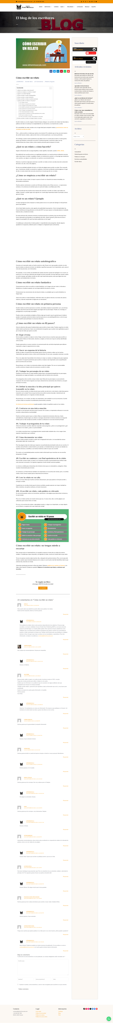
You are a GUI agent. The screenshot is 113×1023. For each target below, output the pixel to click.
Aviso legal (38, 1011)
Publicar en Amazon (80, 157)
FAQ (59, 1015)
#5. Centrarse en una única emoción (27, 108)
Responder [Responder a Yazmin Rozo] (65, 757)
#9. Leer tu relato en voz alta (26, 115)
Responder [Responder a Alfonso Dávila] (65, 876)
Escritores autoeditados (81, 159)
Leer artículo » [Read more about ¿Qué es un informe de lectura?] (78, 107)
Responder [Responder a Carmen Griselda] (65, 728)
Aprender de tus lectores (82, 86)
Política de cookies (40, 1015)
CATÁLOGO (80, 7)
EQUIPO (94, 7)
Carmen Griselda (28, 719)
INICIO (40, 7)
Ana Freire (26, 674)
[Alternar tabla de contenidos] (50, 88)
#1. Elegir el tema (24, 102)
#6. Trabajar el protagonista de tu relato (28, 110)
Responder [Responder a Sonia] (65, 815)
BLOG (63, 7)
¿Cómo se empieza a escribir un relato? (27, 92)
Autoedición (78, 152)
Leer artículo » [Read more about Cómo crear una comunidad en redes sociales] (78, 121)
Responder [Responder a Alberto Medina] (65, 654)
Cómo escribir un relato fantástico (26, 97)
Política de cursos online (41, 1016)
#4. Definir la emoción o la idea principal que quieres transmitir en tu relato (36, 107)
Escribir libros (29, 81)
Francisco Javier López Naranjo (31, 897)
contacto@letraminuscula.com (45, 636)
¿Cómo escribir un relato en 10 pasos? (26, 100)
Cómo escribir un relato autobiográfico (27, 95)
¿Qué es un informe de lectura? (84, 98)
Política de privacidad (41, 1013)
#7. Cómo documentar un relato (27, 112)
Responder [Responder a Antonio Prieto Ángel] (65, 934)
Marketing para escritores (81, 154)
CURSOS (56, 7)
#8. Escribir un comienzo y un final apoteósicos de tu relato (32, 113)
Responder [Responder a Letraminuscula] (65, 639)
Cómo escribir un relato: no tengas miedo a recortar (30, 118)
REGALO (87, 7)
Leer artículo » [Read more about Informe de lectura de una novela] (78, 83)
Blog (59, 1013)
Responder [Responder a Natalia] (65, 614)
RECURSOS (70, 7)
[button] (51, 71)
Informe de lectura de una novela (84, 73)
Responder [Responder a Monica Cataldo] (65, 786)
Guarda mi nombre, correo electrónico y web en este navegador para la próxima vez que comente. (43, 984)
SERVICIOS (48, 7)
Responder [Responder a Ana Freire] (65, 697)
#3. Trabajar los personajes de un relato (28, 105)
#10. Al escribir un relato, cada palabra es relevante (32, 116)
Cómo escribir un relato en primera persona (28, 99)
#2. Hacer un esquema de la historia (27, 104)
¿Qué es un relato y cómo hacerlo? (26, 90)
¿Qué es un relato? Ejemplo (24, 93)
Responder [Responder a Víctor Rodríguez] (65, 845)
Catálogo (60, 1011)
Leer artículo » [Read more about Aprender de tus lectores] (78, 95)
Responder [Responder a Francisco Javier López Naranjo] (65, 905)
